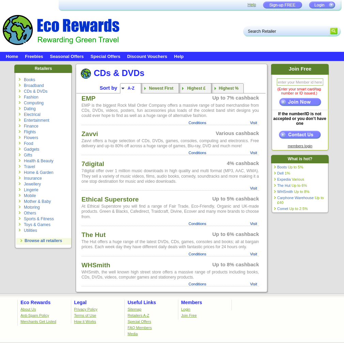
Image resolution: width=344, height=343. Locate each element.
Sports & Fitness (39, 219)
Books (29, 79)
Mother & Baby (37, 201)
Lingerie (31, 190)
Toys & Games (37, 224)
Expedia (290, 179)
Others (30, 213)
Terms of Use (85, 315)
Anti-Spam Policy (34, 315)
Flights (30, 132)
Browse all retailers (43, 240)
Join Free (189, 315)
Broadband (34, 85)
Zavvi (89, 133)
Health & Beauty (39, 161)
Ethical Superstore (110, 199)
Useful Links (142, 302)
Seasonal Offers (67, 56)
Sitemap (134, 309)
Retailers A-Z (138, 315)
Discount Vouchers (147, 56)
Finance (31, 126)
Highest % (227, 88)
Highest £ (195, 88)
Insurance (33, 178)
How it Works (85, 321)
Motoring (32, 207)
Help (252, 4)
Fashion (31, 97)
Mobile (30, 195)
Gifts (28, 155)
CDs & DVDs (35, 91)
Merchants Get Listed (38, 321)
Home (12, 56)
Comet (292, 209)
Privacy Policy (85, 309)
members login (300, 146)
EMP (88, 98)
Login (185, 309)
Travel (29, 166)
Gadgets (31, 149)
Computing (34, 103)
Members (191, 302)
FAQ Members (140, 328)
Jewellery (32, 184)
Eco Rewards (35, 302)
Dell (283, 173)
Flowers (31, 137)
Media (133, 334)
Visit (253, 123)
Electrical (32, 114)
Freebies (34, 56)
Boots (290, 167)
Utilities (30, 230)
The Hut (93, 234)
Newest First (160, 88)
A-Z (130, 88)
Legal (80, 302)
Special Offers (105, 56)
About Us (28, 309)
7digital (92, 163)
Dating (30, 108)
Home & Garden (39, 172)
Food (28, 143)
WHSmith (95, 265)
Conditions (197, 123)
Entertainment (36, 120)
